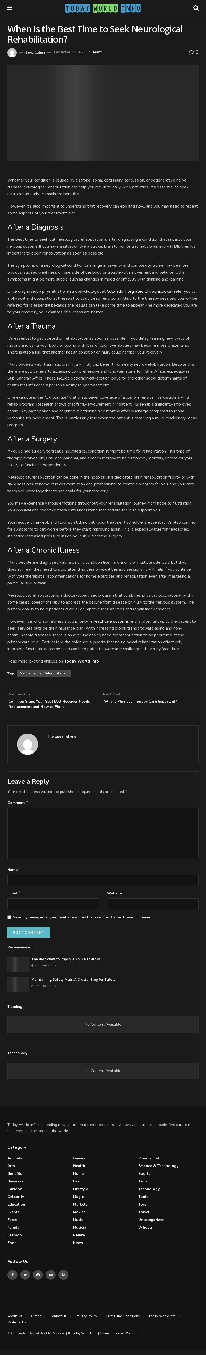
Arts (11, 1170)
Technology (149, 1193)
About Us (14, 1321)
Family (13, 1232)
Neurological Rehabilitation (44, 673)
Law (76, 1186)
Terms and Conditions (123, 1321)
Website (114, 897)
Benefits (14, 1178)
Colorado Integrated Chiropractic (136, 291)
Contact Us (58, 1321)
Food (12, 1247)
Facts (12, 1224)
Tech (142, 1186)
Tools (143, 1201)
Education (16, 1209)
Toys (142, 1209)
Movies (79, 1216)
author (36, 1321)
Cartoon (14, 1193)
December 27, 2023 (69, 52)
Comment (17, 806)
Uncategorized (151, 1224)
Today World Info (162, 1321)
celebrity (15, 1201)
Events (13, 1216)
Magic (78, 1201)
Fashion (14, 1239)
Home (78, 1178)
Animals (14, 1162)
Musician (81, 1232)
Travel (143, 1216)
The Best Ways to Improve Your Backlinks (65, 963)
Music (78, 1224)
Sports (144, 1178)
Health (97, 52)
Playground (148, 1162)
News (78, 1247)
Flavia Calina (34, 52)
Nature (79, 1239)
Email (14, 898)
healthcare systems (111, 621)
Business (15, 1186)
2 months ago (43, 970)
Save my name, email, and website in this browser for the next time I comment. (83, 921)
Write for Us (16, 1327)
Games (79, 1162)
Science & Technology (158, 1170)
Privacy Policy (86, 1321)
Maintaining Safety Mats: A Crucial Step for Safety (73, 984)
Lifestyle (80, 1193)
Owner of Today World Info (120, 1338)
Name (14, 873)
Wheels (145, 1232)
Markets (80, 1209)
